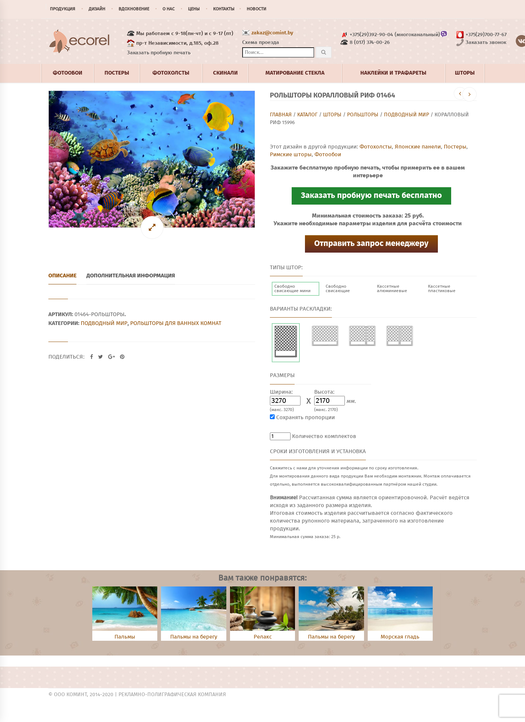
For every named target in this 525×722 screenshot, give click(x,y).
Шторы (332, 114)
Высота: (324, 392)
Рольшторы (362, 114)
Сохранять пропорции (305, 417)
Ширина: (281, 392)
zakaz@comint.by (272, 32)
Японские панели (418, 147)
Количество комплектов (324, 436)
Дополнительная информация (130, 275)
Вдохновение (134, 9)
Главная (281, 114)
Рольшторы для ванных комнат (175, 323)
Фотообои (328, 154)
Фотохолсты (376, 147)
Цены (194, 9)
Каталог (307, 114)
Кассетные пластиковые (442, 288)
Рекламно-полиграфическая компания (172, 694)
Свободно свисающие (338, 288)
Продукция (62, 9)
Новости (256, 9)
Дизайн (97, 9)
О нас (168, 9)
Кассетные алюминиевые (392, 288)
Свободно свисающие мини (292, 288)
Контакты (223, 9)
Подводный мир (406, 114)
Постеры (455, 147)
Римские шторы (291, 154)
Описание (62, 275)
